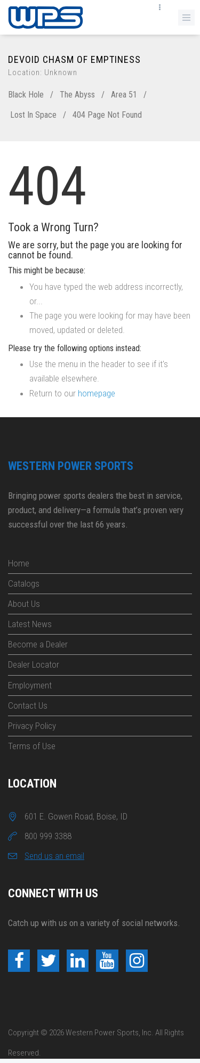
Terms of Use (31, 746)
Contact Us (27, 705)
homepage (96, 393)
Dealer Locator (33, 664)
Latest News (30, 624)
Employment (30, 685)
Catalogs (23, 583)
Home (18, 563)
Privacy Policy (32, 725)
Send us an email (54, 855)
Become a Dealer (38, 644)
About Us (24, 603)
